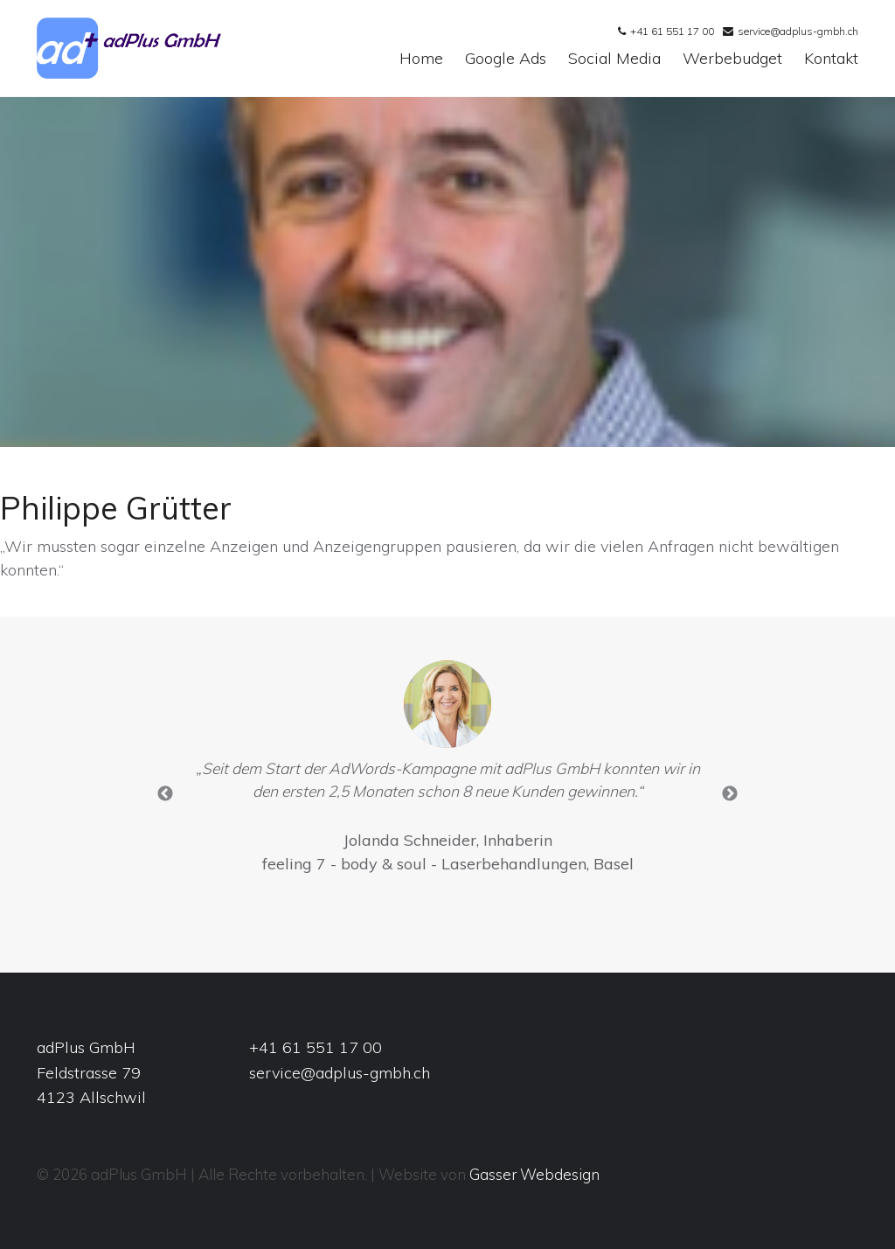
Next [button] (730, 794)
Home (421, 59)
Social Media (614, 59)
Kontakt (831, 59)
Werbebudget (732, 59)
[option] (448, 771)
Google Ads (505, 59)
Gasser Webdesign (534, 1174)
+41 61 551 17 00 (672, 31)
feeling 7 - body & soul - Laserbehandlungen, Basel (448, 864)
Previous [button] (165, 794)
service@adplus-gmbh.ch (798, 31)
